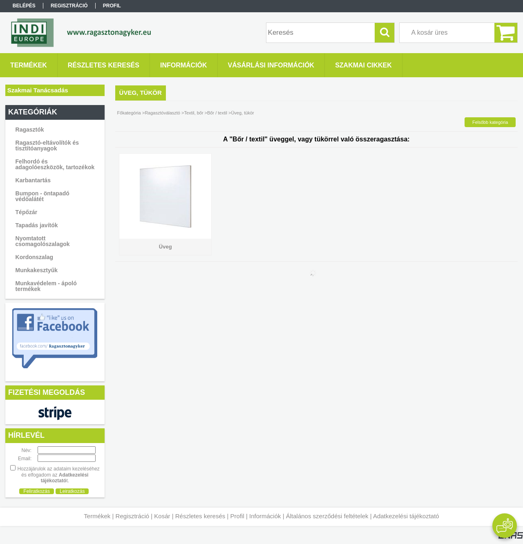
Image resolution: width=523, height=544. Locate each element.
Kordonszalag (35, 257)
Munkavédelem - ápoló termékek (46, 286)
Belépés (24, 6)
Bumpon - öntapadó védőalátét (42, 196)
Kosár (162, 516)
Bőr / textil (217, 112)
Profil (237, 516)
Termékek (97, 516)
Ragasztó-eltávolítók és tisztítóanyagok (47, 145)
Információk (265, 516)
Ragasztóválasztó (162, 112)
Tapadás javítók (37, 225)
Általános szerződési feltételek (327, 516)
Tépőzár (27, 212)
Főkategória (129, 112)
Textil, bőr (193, 112)
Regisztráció (133, 516)
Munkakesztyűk (37, 270)
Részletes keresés (200, 516)
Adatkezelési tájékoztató (406, 516)
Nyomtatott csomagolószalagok (43, 241)
